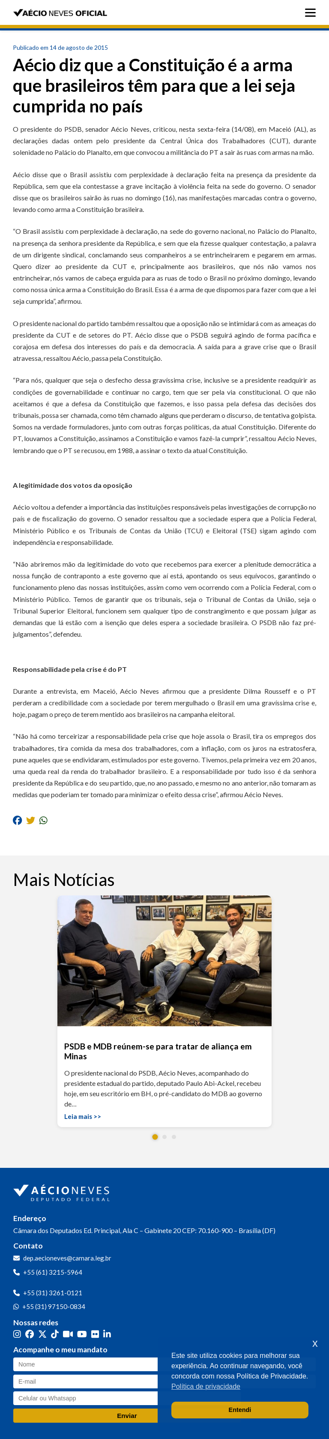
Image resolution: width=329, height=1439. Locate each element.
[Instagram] (17, 1334)
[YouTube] (82, 1334)
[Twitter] (42, 1334)
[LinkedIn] (107, 1334)
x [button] (315, 1343)
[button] (155, 1137)
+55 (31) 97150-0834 (53, 1306)
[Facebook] (29, 1334)
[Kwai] (68, 1334)
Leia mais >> (82, 1116)
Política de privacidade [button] (205, 1386)
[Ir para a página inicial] (62, 1191)
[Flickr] (95, 1334)
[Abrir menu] (312, 13)
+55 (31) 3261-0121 (52, 1293)
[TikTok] (55, 1334)
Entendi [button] (240, 1409)
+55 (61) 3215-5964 (52, 1272)
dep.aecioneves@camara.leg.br (67, 1258)
